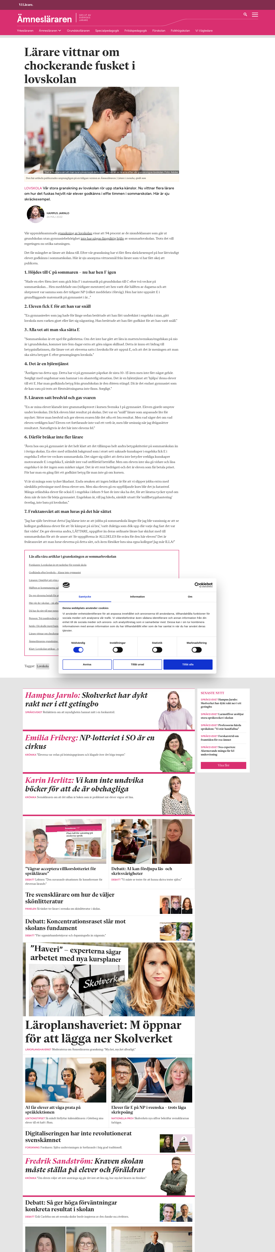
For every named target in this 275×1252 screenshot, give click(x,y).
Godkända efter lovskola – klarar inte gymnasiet (55, 577)
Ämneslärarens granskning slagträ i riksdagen (53, 645)
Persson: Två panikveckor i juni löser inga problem (56, 622)
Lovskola (43, 670)
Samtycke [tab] (85, 596)
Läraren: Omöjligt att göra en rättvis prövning (53, 584)
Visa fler (223, 770)
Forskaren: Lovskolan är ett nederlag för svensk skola (57, 569)
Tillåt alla (188, 664)
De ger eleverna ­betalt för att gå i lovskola (51, 600)
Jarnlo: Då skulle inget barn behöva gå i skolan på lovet (58, 630)
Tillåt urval (137, 664)
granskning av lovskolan (75, 237)
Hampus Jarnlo (58, 217)
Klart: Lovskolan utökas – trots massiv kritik (53, 653)
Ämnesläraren (48, 30)
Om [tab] (190, 596)
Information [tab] (137, 596)
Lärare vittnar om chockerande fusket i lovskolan (55, 638)
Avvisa (87, 664)
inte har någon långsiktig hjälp (102, 243)
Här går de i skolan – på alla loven (47, 607)
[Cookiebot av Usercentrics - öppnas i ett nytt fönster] (197, 585)
